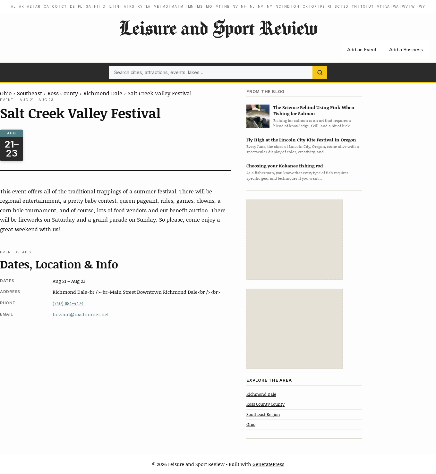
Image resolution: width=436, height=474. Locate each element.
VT (379, 6)
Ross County (62, 93)
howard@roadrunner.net (81, 314)
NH (244, 6)
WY (422, 6)
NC (278, 6)
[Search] (319, 72)
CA (46, 6)
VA (387, 6)
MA (174, 6)
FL (80, 6)
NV (235, 6)
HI (96, 6)
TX (362, 6)
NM (261, 6)
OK (305, 6)
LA (148, 6)
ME (156, 6)
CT (64, 6)
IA (124, 6)
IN (117, 6)
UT (371, 6)
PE (322, 6)
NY (269, 6)
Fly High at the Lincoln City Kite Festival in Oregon (301, 139)
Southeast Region (263, 414)
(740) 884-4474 (68, 303)
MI (182, 6)
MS (200, 6)
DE (72, 6)
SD (346, 6)
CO (55, 6)
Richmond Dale (102, 93)
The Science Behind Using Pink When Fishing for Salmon (314, 110)
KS (131, 6)
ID (103, 6)
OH (296, 6)
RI (329, 6)
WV (405, 6)
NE (226, 6)
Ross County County (265, 404)
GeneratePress (268, 464)
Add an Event (361, 50)
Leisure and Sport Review (218, 27)
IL (110, 6)
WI (413, 6)
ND (287, 6)
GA (88, 6)
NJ (252, 6)
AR (37, 6)
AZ (29, 6)
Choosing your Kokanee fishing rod (284, 165)
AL (13, 6)
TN (354, 6)
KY (140, 6)
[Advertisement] (294, 239)
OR (314, 6)
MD (165, 6)
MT (218, 6)
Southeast (29, 93)
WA (396, 6)
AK (21, 6)
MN (191, 6)
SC (337, 6)
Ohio (6, 93)
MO (209, 6)
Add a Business (406, 50)
